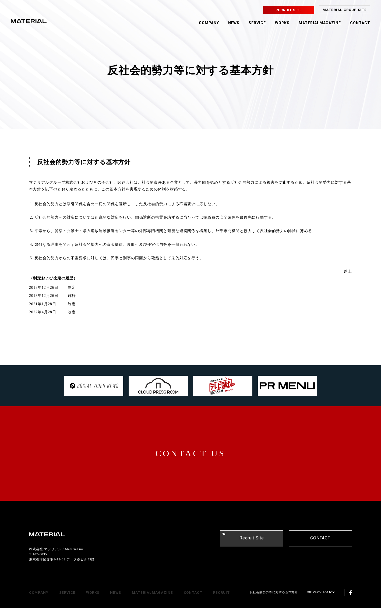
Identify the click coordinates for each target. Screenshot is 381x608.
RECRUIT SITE (289, 10)
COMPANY (209, 23)
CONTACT (360, 23)
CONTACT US (191, 453)
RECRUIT (221, 592)
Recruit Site (251, 538)
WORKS (282, 23)
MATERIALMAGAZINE (320, 23)
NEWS (234, 23)
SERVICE (257, 23)
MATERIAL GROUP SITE (345, 9)
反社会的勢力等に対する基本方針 (274, 592)
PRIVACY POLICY (321, 592)
